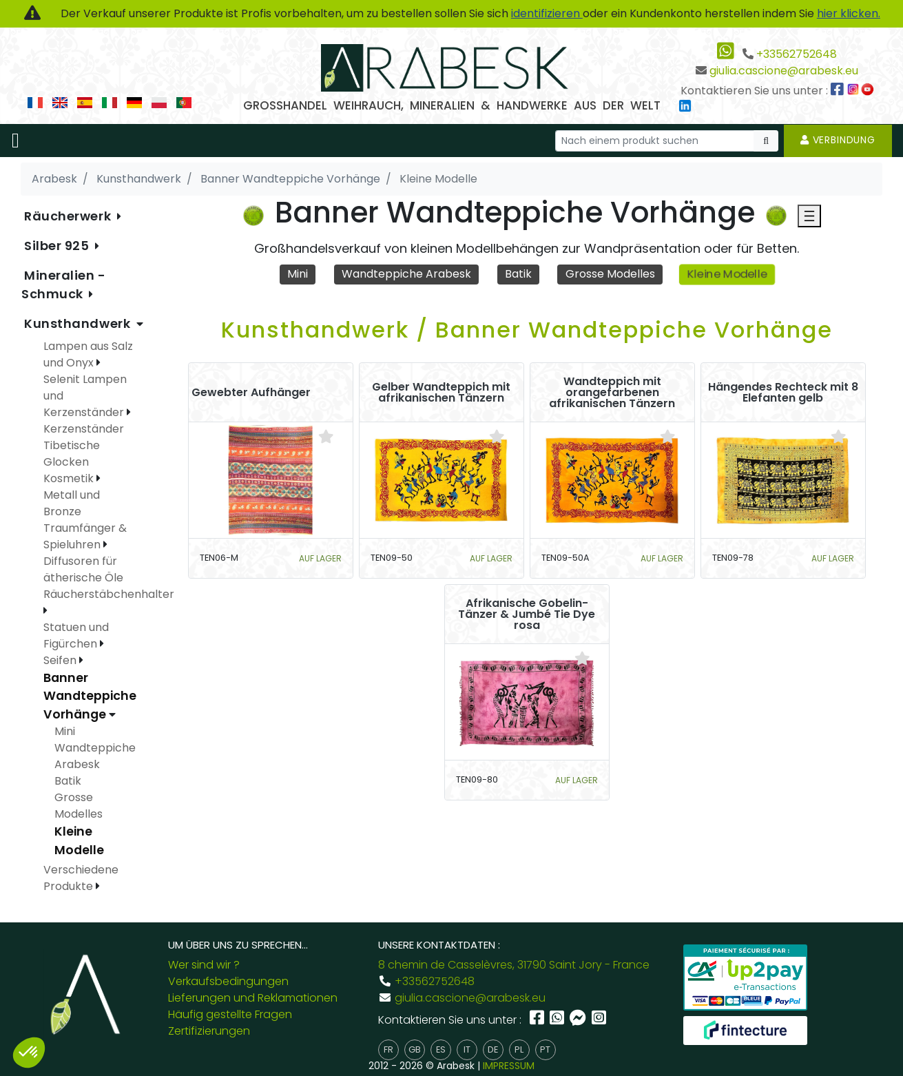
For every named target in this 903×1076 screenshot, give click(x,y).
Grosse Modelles (610, 274)
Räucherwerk (69, 216)
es (441, 1049)
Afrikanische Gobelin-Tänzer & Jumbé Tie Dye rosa (526, 614)
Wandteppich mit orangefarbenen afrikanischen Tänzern (612, 392)
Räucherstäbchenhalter (108, 594)
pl (519, 1049)
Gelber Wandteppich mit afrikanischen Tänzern (441, 393)
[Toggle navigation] (15, 141)
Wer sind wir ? (204, 965)
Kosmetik (69, 478)
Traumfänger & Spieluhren (85, 536)
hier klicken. (848, 13)
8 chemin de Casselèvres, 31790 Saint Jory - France (514, 965)
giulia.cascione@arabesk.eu (783, 71)
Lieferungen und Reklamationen (253, 998)
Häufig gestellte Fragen (230, 1014)
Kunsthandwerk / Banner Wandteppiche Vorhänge (527, 329)
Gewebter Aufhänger (251, 392)
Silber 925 (58, 245)
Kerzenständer (83, 429)
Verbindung (837, 140)
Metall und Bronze (71, 503)
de (493, 1049)
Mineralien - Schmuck (63, 284)
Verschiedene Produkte (80, 878)
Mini (297, 274)
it (467, 1049)
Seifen (61, 660)
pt (545, 1049)
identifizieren (547, 13)
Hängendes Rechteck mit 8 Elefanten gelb (783, 393)
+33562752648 (796, 54)
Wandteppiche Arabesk (406, 274)
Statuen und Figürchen (76, 635)
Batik (518, 274)
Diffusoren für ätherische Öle (83, 569)
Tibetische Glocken (71, 453)
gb (414, 1049)
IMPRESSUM (508, 1066)
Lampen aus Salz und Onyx (88, 354)
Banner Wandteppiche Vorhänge (89, 696)
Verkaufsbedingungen (228, 981)
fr (388, 1049)
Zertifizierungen (209, 1031)
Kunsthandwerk (79, 323)
